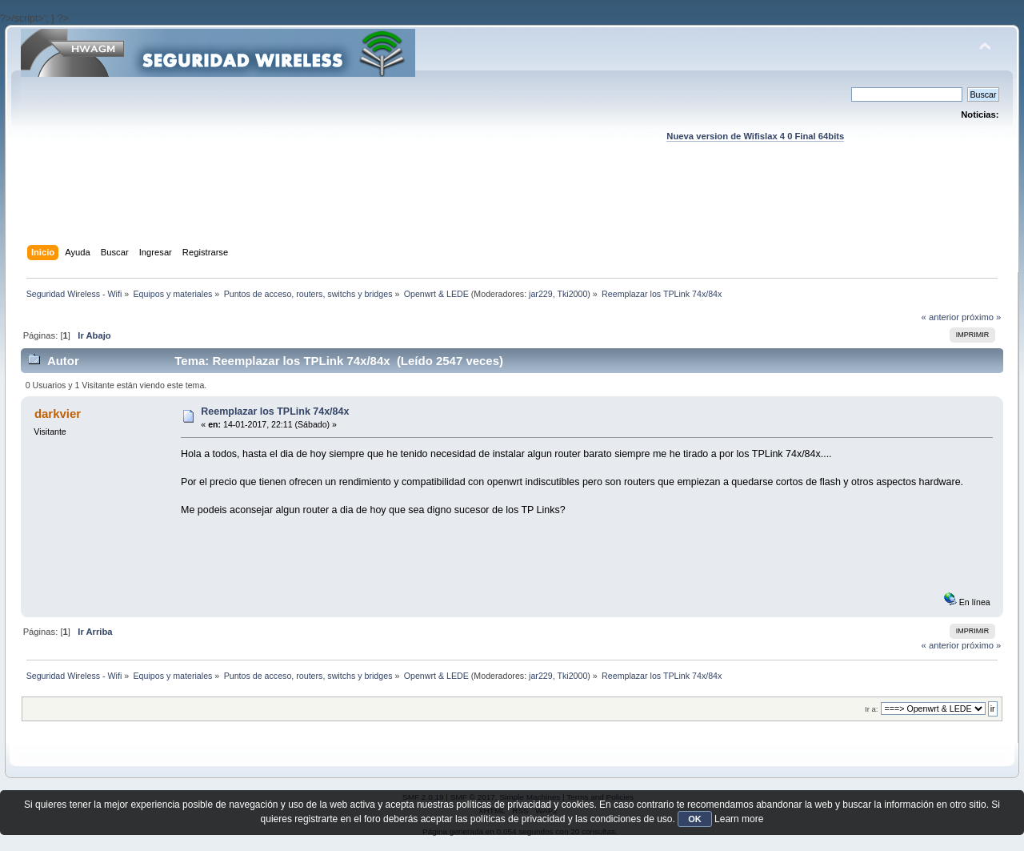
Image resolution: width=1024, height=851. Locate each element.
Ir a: (871, 708)
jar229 (541, 294)
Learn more (738, 819)
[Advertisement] (512, 209)
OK (695, 819)
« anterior (940, 317)
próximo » (981, 317)
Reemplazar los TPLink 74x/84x (275, 411)
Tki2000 (572, 294)
